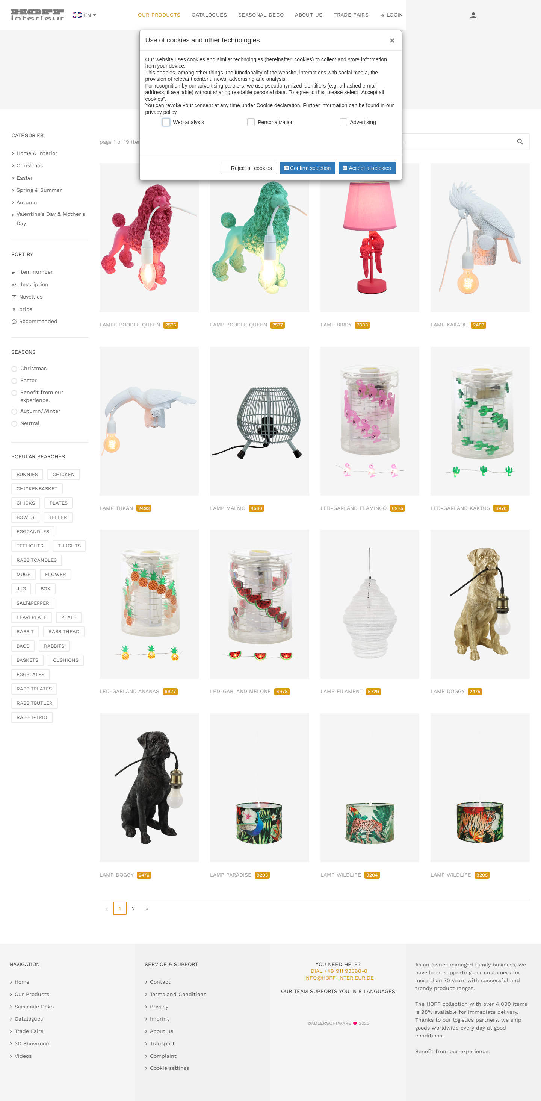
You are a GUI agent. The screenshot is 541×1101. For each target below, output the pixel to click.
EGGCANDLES (33, 531)
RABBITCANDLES (37, 560)
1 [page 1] (120, 908)
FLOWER (55, 574)
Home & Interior (37, 153)
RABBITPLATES (34, 689)
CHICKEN (64, 474)
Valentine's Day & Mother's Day (51, 218)
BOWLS (25, 517)
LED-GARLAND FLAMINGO (362, 508)
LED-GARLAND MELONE (250, 691)
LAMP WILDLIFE (350, 875)
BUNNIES (27, 474)
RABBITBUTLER (35, 703)
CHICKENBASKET (37, 488)
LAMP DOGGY (456, 691)
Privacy (159, 1007)
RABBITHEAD (63, 631)
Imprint (159, 1019)
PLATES (59, 503)
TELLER (58, 517)
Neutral (29, 423)
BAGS (23, 646)
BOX (45, 588)
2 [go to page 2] (133, 908)
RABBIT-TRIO (32, 717)
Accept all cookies (366, 168)
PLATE (68, 617)
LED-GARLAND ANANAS (139, 691)
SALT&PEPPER (33, 603)
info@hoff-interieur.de (339, 978)
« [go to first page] (106, 908)
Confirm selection (307, 168)
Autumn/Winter (40, 411)
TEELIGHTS (30, 546)
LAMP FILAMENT (350, 691)
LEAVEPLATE (32, 617)
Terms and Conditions (178, 994)
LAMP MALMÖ (237, 508)
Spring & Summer (39, 190)
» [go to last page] (147, 908)
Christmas (30, 165)
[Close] (390, 38)
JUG (21, 588)
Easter (25, 178)
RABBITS (54, 646)
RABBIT (25, 631)
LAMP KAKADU (458, 325)
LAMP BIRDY (345, 325)
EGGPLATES (30, 674)
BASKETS (27, 660)
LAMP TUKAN (125, 508)
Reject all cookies (248, 168)
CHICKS (26, 503)
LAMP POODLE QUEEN (247, 325)
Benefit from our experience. (41, 396)
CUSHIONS (66, 660)
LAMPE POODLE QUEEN (139, 325)
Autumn (27, 202)
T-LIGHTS (69, 546)
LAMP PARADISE (240, 875)
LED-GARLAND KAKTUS (470, 508)
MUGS (23, 574)
